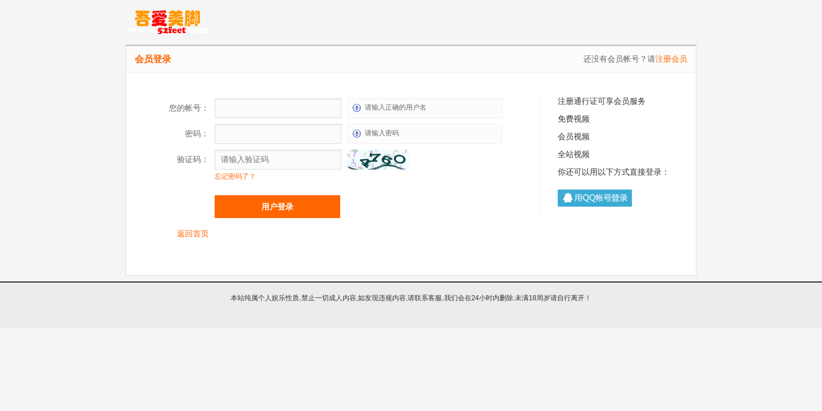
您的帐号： (189, 107)
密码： (197, 133)
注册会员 (671, 58)
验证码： (193, 159)
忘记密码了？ (235, 176)
